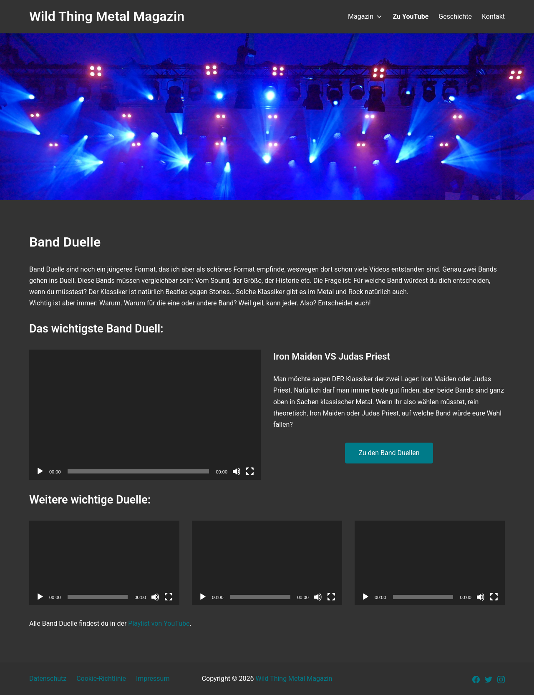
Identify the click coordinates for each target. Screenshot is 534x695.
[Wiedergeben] (40, 471)
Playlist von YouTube (158, 623)
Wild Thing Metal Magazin (293, 678)
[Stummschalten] (236, 471)
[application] (145, 415)
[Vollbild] (250, 471)
